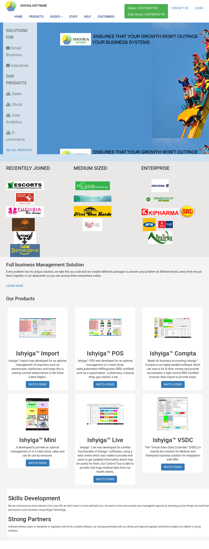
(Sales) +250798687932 (143, 8)
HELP (87, 16)
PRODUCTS (36, 16)
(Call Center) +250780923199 (146, 14)
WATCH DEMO (37, 384)
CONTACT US (179, 8)
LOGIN (199, 8)
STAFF (73, 16)
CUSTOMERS (105, 16)
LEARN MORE (14, 285)
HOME (18, 16)
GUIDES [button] (56, 16)
